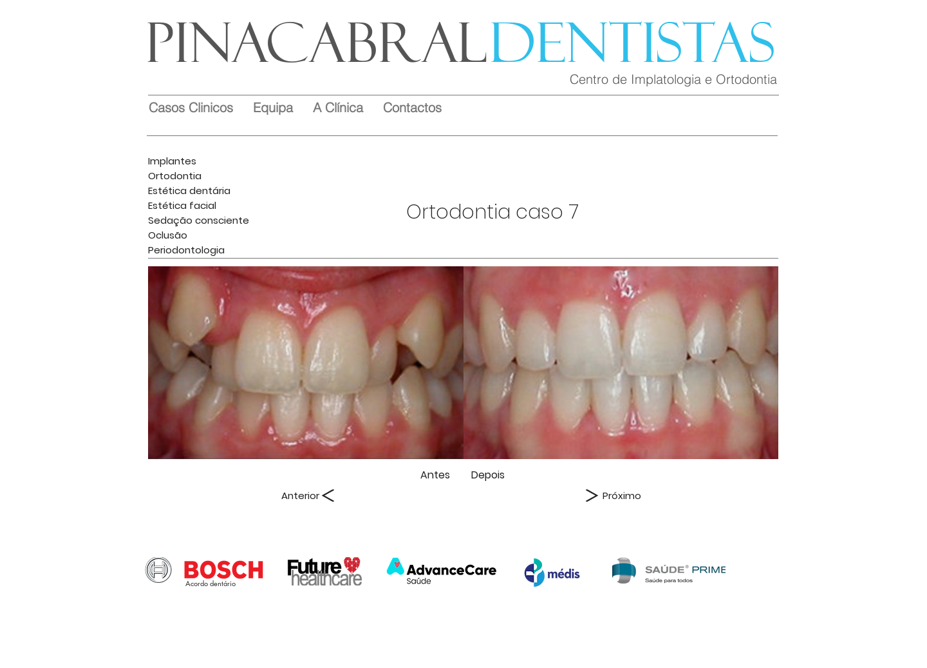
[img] (306, 362)
